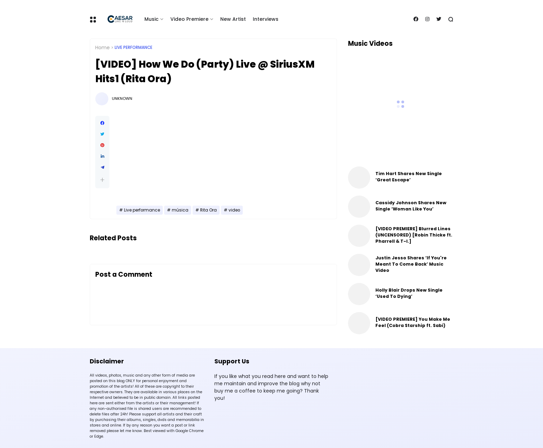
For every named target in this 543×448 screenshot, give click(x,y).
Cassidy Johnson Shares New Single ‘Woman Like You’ (410, 206)
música (180, 210)
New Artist (233, 19)
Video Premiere (189, 19)
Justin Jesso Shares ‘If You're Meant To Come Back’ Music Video (411, 264)
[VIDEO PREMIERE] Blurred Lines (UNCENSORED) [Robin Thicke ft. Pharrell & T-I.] (413, 235)
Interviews (265, 19)
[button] (102, 179)
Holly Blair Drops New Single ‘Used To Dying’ (409, 293)
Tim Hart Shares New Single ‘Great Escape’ (408, 177)
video (234, 210)
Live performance (133, 47)
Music (151, 19)
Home (102, 47)
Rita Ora (208, 210)
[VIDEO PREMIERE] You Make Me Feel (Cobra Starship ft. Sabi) (412, 322)
